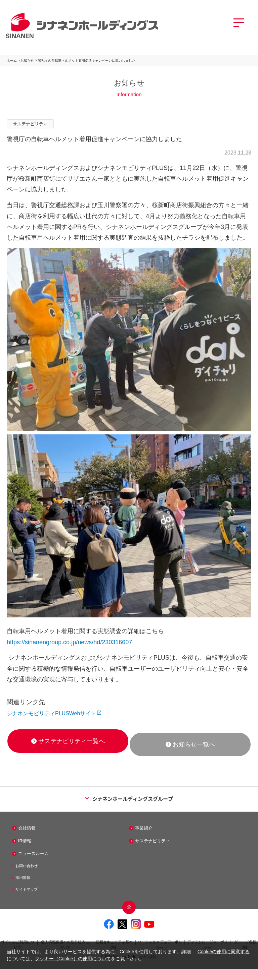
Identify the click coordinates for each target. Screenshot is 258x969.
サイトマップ (26, 889)
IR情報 (24, 840)
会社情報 (27, 828)
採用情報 (22, 877)
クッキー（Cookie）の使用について (73, 958)
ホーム (12, 60)
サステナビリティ (152, 840)
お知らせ (27, 60)
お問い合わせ (26, 866)
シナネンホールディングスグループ (129, 798)
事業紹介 (144, 828)
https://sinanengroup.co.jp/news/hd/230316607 (69, 642)
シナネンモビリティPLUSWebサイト (51, 713)
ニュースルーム (33, 853)
